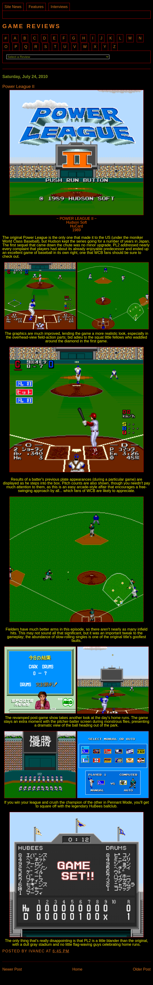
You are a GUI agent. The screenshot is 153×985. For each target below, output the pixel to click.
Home (77, 969)
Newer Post (12, 969)
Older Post (142, 969)
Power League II (18, 86)
